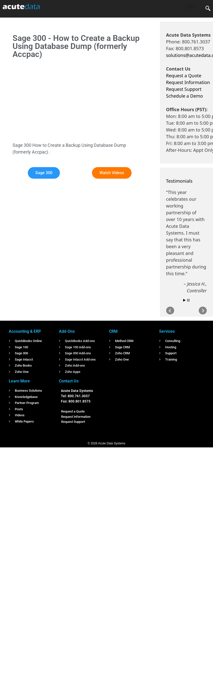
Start (184, 300)
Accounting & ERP (25, 331)
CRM (113, 331)
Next (203, 311)
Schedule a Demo (184, 96)
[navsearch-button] (208, 9)
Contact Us (68, 381)
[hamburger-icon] (191, 6)
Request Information (188, 82)
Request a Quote (183, 76)
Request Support (183, 89)
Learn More (19, 381)
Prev (170, 311)
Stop (188, 300)
